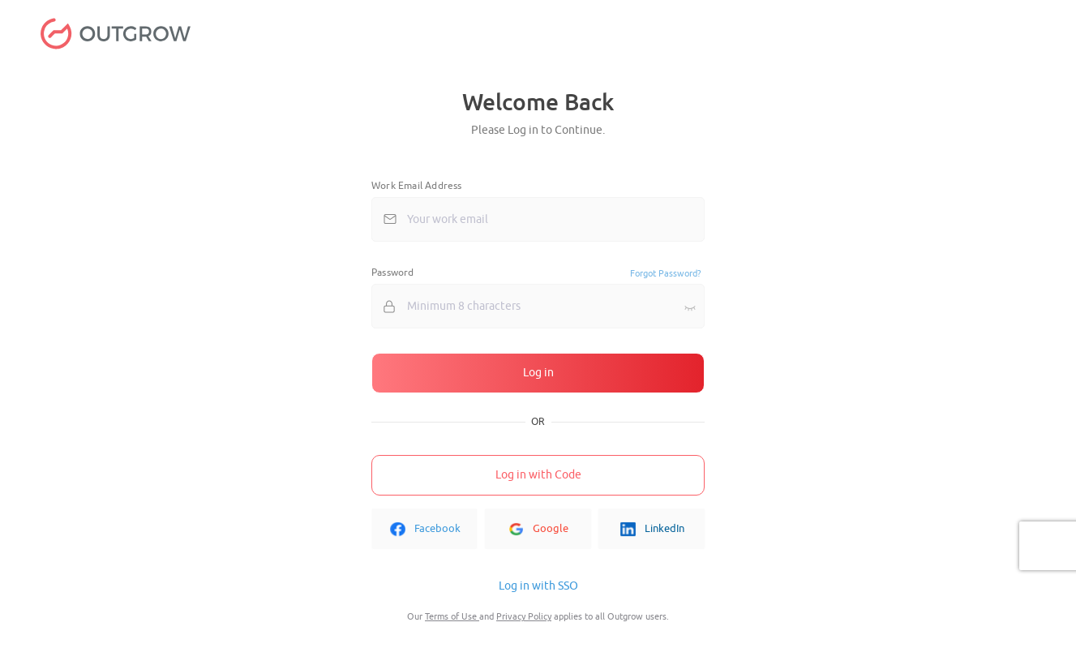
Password (392, 272)
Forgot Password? (665, 273)
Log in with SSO (538, 586)
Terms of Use (452, 616)
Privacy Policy (523, 616)
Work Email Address (416, 185)
